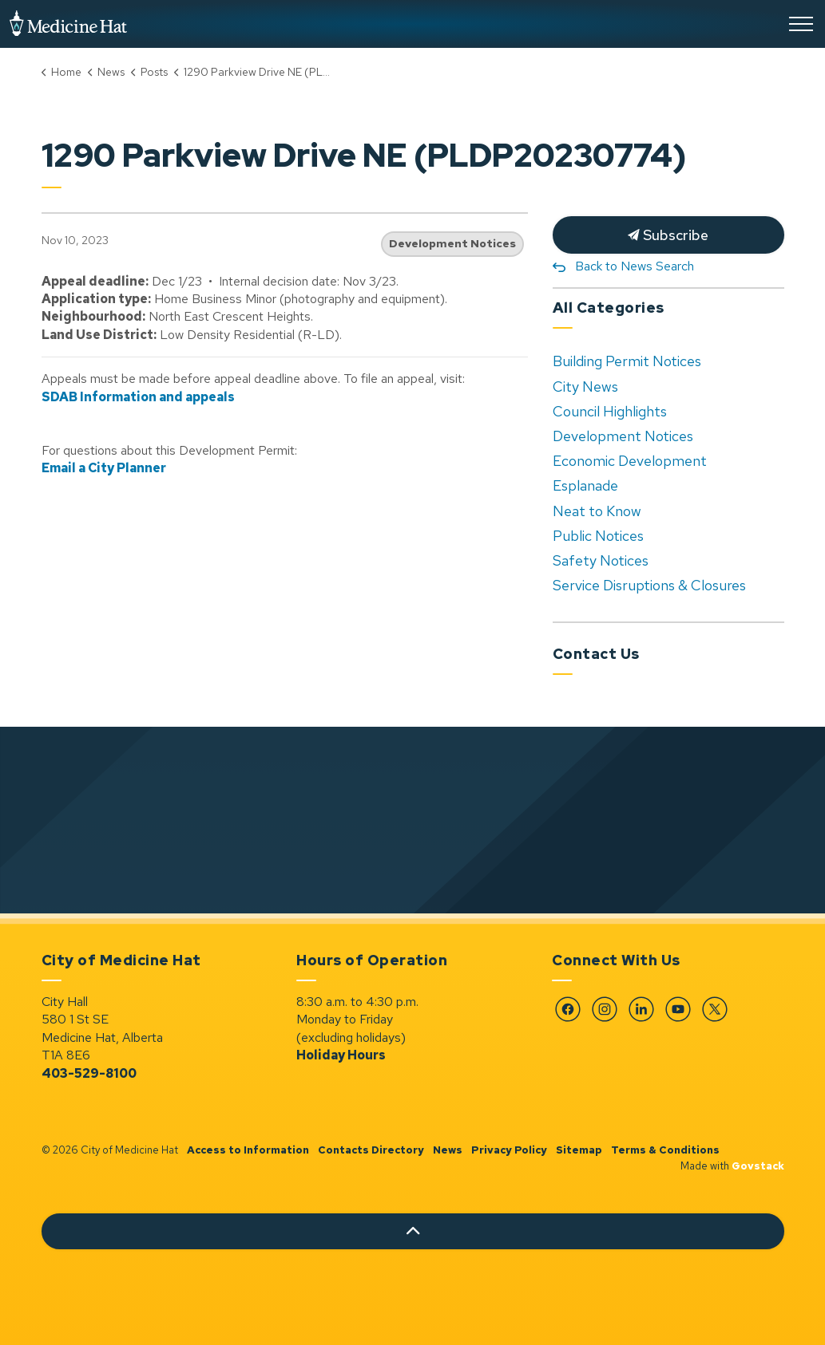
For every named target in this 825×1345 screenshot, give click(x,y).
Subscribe (668, 235)
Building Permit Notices (627, 361)
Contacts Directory (371, 1150)
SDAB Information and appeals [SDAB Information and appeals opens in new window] (138, 397)
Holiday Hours (341, 1055)
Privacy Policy (509, 1150)
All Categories (608, 307)
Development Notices (452, 243)
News (447, 1150)
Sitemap (579, 1150)
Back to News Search (634, 266)
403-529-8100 (89, 1073)
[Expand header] (801, 24)
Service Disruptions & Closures (649, 585)
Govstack (758, 1166)
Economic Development (630, 461)
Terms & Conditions (665, 1150)
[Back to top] (413, 1231)
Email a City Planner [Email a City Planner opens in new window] (104, 468)
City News (585, 386)
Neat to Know (597, 511)
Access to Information (248, 1150)
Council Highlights (610, 411)
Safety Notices (600, 560)
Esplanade (585, 485)
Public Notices (598, 536)
